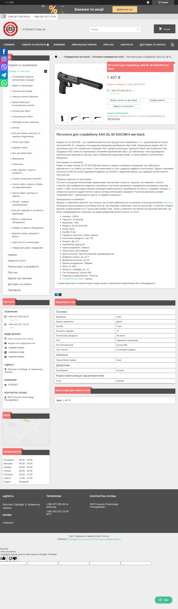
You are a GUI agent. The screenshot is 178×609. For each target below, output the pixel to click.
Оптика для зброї (21, 111)
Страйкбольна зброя (73, 278)
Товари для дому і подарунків (27, 247)
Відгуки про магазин (20, 278)
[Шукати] (138, 29)
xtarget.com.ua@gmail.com (21, 343)
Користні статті (17, 260)
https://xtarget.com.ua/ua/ (20, 338)
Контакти (127, 44)
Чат (163, 600)
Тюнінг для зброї (21, 142)
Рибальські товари (84, 44)
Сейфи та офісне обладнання (27, 228)
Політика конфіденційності (108, 539)
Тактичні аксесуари (22, 91)
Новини (12, 254)
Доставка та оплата (153, 44)
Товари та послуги (34, 44)
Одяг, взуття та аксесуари (25, 242)
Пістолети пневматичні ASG (108, 56)
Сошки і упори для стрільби (26, 178)
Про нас (108, 44)
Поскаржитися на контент (81, 539)
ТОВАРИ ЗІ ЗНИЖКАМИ (22, 65)
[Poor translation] (12, 559)
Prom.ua (105, 536)
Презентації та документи (23, 266)
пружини (168, 202)
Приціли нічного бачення (25, 96)
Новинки (59, 44)
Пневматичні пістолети (77, 56)
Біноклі (15, 127)
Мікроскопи (18, 158)
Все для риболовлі (22, 153)
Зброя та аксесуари (22, 85)
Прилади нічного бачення (25, 122)
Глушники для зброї (22, 116)
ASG (140, 142)
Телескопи (17, 164)
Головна (9, 44)
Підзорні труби (19, 147)
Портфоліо (14, 290)
